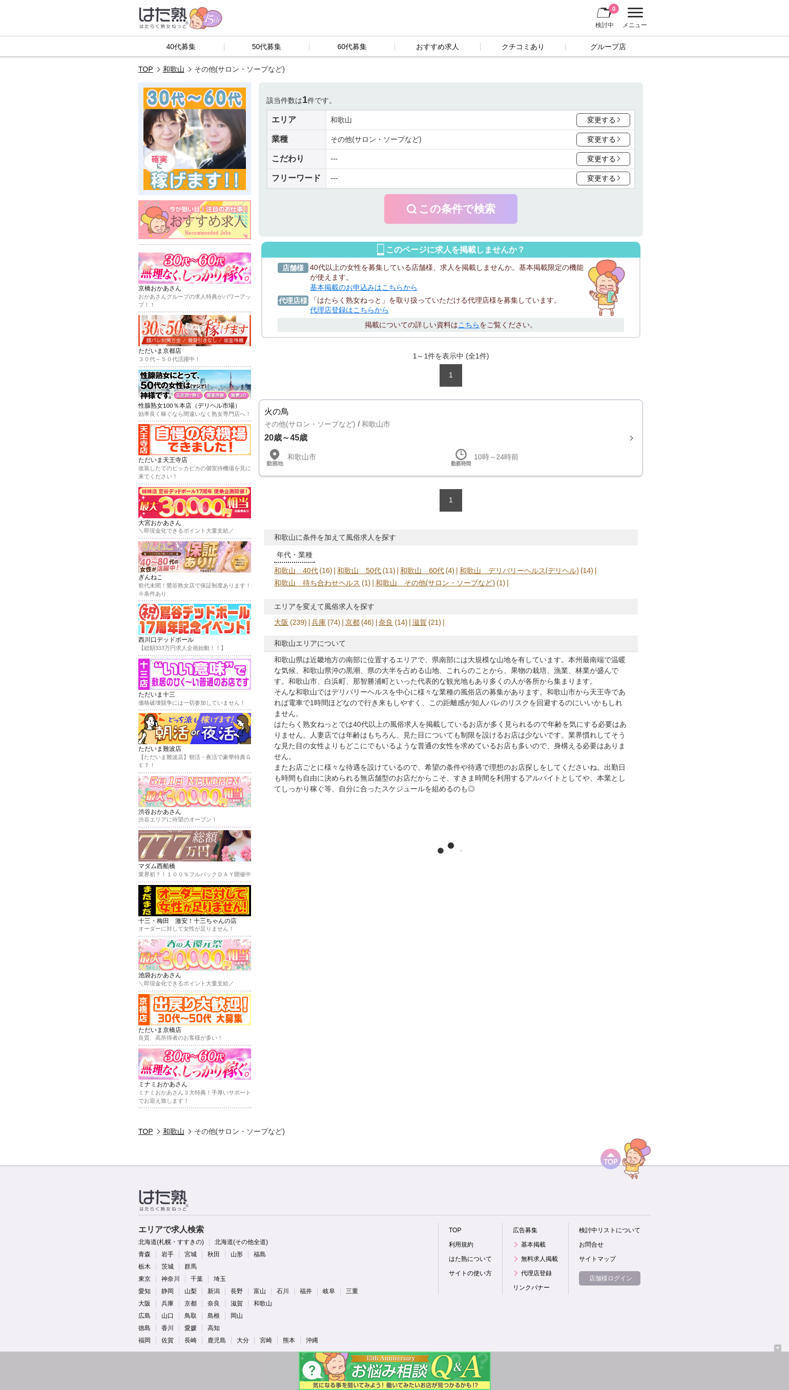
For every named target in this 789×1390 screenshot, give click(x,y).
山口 (167, 1315)
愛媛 (190, 1328)
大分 (243, 1340)
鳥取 (190, 1315)
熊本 (289, 1340)
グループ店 (608, 47)
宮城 (190, 1254)
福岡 (144, 1340)
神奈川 (170, 1278)
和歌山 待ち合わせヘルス (317, 583)
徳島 (144, 1328)
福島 (260, 1254)
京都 (352, 622)
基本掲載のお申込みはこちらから (364, 287)
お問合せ (591, 1244)
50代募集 (267, 47)
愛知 (144, 1291)
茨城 (167, 1266)
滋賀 (419, 622)
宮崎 (266, 1340)
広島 (144, 1315)
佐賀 (167, 1340)
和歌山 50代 (359, 570)
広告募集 (525, 1230)
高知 (213, 1328)
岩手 (167, 1254)
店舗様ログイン (610, 1278)
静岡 (167, 1291)
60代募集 (352, 47)
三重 (352, 1291)
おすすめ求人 (437, 47)
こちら (469, 325)
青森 (144, 1254)
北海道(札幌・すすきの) (171, 1242)
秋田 (213, 1254)
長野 (237, 1291)
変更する (601, 120)
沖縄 (312, 1340)
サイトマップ (597, 1258)
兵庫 (319, 622)
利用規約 (461, 1244)
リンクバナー (531, 1287)
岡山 (237, 1315)
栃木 (144, 1266)
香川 (167, 1328)
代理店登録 (536, 1273)
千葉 (197, 1278)
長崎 (190, 1340)
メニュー (633, 18)
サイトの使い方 (470, 1273)
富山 (260, 1291)
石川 (283, 1291)
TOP (145, 69)
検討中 (607, 16)
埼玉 (220, 1278)
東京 (144, 1278)
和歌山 (173, 69)
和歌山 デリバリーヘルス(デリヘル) (519, 570)
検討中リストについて (609, 1230)
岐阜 (329, 1291)
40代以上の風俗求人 (386, 724)
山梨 (190, 1291)
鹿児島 (216, 1340)
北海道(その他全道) (241, 1242)
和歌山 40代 (296, 570)
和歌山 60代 (422, 570)
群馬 (190, 1266)
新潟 (213, 1291)
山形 (237, 1254)
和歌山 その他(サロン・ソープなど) (435, 583)
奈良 (386, 622)
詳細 (450, 438)
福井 (306, 1291)
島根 (213, 1315)
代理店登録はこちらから (349, 310)
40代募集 (181, 47)
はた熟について (470, 1258)
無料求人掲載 (539, 1258)
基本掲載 (533, 1244)
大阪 (281, 622)
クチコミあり (523, 47)
